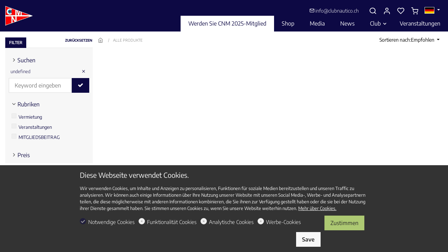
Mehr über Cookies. (317, 208)
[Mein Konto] (387, 11)
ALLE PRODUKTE (127, 40)
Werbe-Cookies (283, 222)
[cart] (415, 11)
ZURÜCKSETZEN (78, 40)
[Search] (373, 11)
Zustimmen (344, 222)
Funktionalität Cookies (172, 222)
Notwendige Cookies (111, 222)
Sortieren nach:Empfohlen (407, 40)
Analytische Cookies (231, 222)
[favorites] (401, 11)
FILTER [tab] (15, 42)
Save (308, 239)
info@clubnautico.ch (334, 11)
